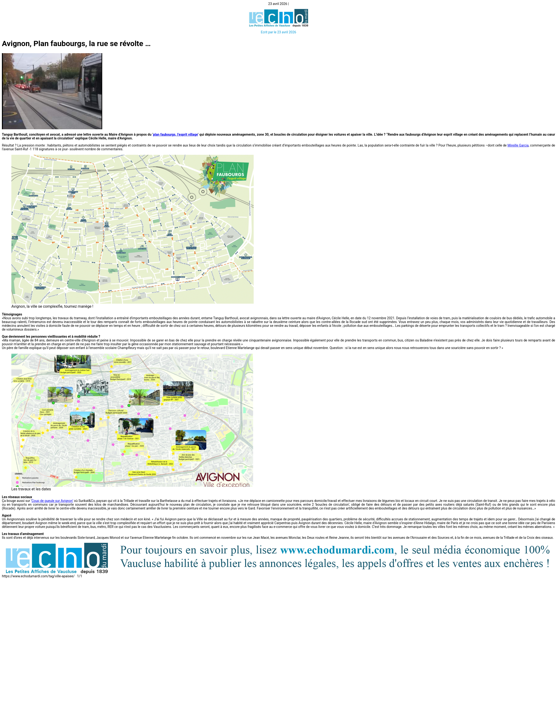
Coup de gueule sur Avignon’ (52, 501)
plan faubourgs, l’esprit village (175, 134)
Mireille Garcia (518, 145)
